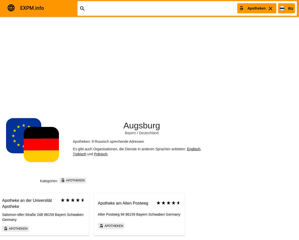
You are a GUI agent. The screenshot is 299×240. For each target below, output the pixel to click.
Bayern (130, 133)
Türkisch (79, 154)
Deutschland (149, 133)
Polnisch (100, 154)
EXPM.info (32, 8)
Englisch (193, 149)
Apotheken (73, 180)
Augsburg (141, 125)
